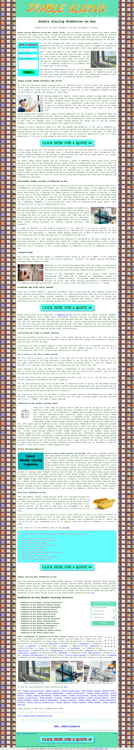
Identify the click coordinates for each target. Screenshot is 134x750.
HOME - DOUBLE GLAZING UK (67, 726)
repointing (94, 646)
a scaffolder (74, 648)
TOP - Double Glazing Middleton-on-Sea (35, 716)
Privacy (115, 733)
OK (106, 749)
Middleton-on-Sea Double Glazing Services (45, 597)
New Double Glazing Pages (30, 733)
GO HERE (66, 528)
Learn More (98, 749)
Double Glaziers (53, 691)
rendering (89, 650)
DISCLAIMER (111, 16)
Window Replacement (26, 693)
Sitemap (19, 733)
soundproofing (57, 650)
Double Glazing (79, 702)
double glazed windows (88, 43)
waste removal (43, 657)
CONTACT (103, 16)
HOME (85, 16)
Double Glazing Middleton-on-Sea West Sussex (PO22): (42, 32)
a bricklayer (83, 643)
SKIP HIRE (53, 643)
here (92, 593)
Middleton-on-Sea (64, 315)
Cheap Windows (46, 698)
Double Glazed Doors (71, 691)
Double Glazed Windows (97, 693)
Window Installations (78, 695)
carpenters (63, 653)
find (24, 581)
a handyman (111, 655)
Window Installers (68, 700)
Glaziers (58, 698)
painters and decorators (33, 655)
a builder (63, 646)
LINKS (91, 16)
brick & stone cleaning (75, 655)
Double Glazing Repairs (97, 698)
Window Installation (75, 693)
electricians (23, 650)
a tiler (39, 648)
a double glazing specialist (69, 641)
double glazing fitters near (57, 465)
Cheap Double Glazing (91, 691)
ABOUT (97, 16)
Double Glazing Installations (40, 702)
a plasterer (31, 646)
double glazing (83, 35)
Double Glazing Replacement (50, 693)
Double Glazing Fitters (33, 691)
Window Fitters (108, 691)
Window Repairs (63, 702)
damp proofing (94, 653)
